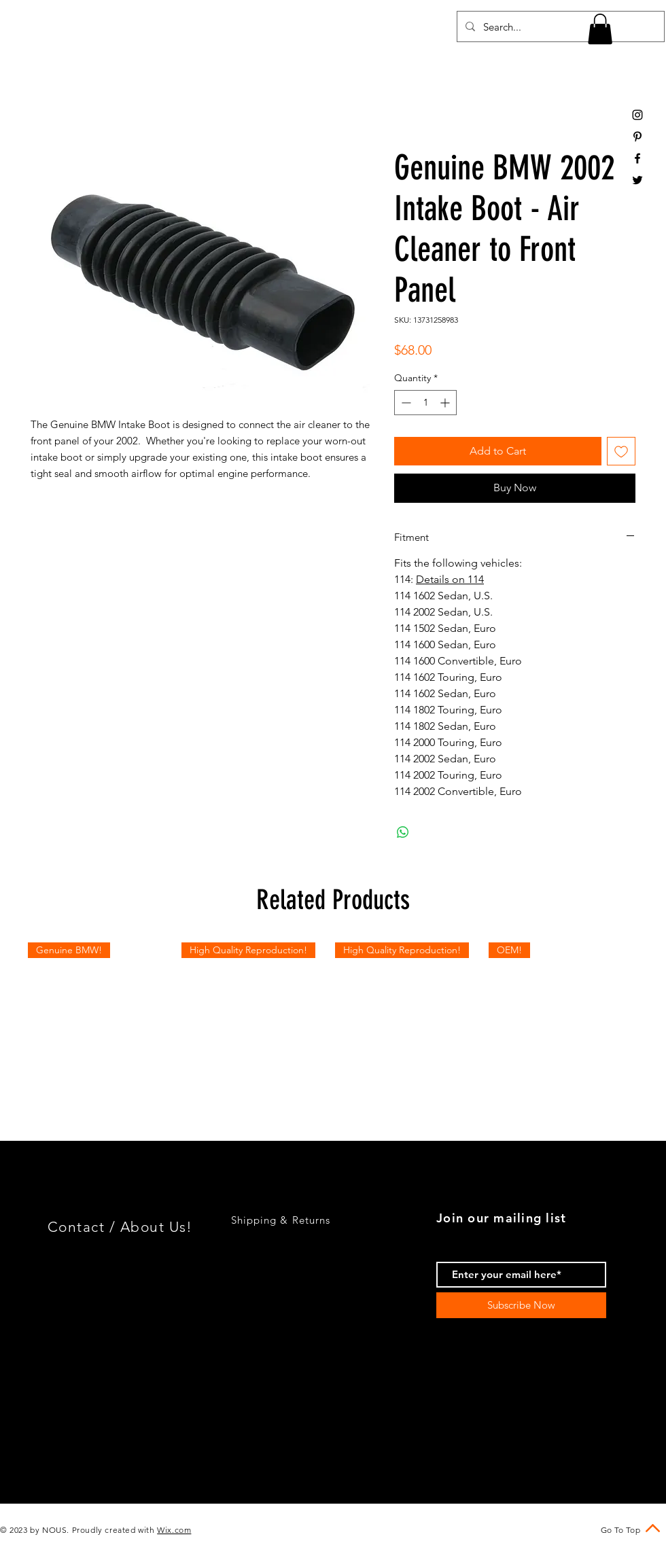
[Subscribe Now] (521, 1305)
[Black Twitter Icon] (637, 180)
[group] (333, 1017)
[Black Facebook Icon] (637, 158)
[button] (600, 29)
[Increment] (446, 402)
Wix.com (174, 1530)
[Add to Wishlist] (621, 451)
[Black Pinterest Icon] (637, 136)
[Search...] (559, 26)
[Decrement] (404, 402)
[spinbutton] (425, 402)
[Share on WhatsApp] (403, 832)
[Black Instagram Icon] (637, 115)
